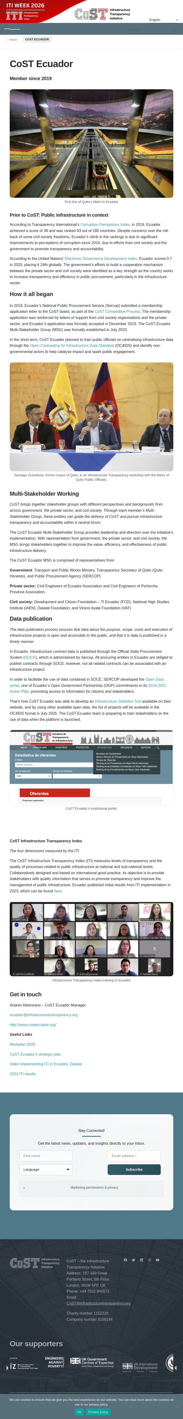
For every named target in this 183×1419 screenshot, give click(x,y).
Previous (6, 1368)
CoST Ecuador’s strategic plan (35, 1054)
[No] (177, 1406)
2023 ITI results (23, 1074)
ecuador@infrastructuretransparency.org (44, 1015)
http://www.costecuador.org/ (33, 1025)
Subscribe (134, 1169)
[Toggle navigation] (12, 29)
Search (175, 30)
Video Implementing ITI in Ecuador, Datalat (46, 1064)
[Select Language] (163, 20)
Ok (79, 1412)
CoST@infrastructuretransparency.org (98, 1303)
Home (13, 40)
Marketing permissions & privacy (94, 1187)
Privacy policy (98, 1412)
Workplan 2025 (22, 1044)
